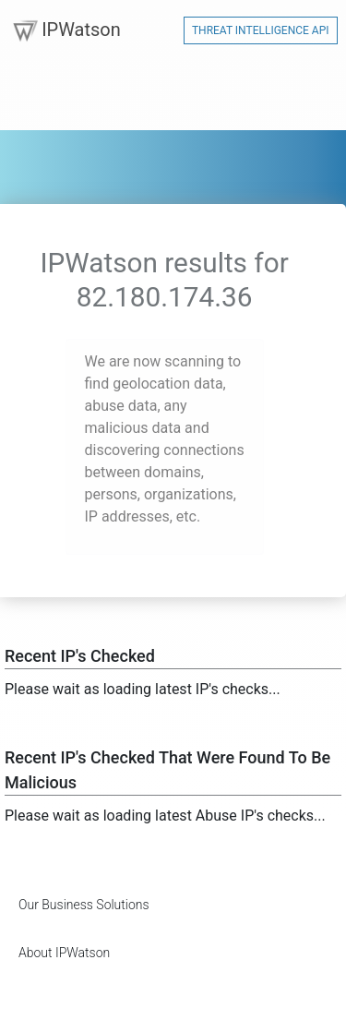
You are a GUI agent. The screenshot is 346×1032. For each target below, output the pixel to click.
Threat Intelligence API (260, 30)
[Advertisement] (152, 1009)
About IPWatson (64, 952)
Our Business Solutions (83, 904)
